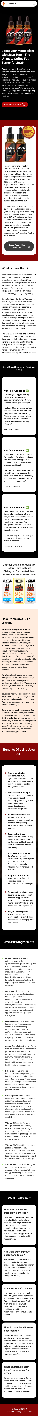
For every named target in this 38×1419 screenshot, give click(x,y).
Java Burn (11, 4)
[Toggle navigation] (34, 4)
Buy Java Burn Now (14, 104)
